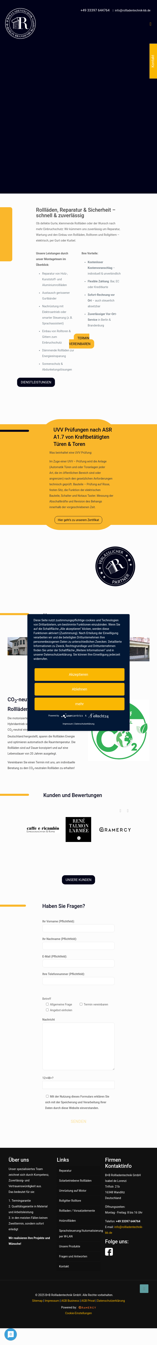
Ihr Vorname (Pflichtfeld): (78, 926)
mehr (79, 704)
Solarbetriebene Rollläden (75, 1180)
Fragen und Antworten (73, 1256)
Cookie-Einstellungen (78, 1313)
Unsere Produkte (69, 1246)
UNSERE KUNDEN (78, 880)
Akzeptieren (78, 674)
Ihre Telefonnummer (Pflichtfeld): (78, 978)
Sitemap (37, 1300)
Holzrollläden (67, 1220)
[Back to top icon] (144, 1288)
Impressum (52, 1300)
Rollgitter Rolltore (70, 1200)
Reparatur (65, 1170)
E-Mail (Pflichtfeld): (78, 961)
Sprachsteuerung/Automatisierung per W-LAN (79, 1233)
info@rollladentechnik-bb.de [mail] (132, 10)
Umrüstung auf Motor (72, 1190)
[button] (128, 811)
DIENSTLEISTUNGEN (36, 382)
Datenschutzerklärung (111, 1300)
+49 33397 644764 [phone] (95, 10)
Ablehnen (79, 689)
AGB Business (70, 1300)
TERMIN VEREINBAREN (80, 341)
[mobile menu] (150, 24)
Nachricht (78, 1044)
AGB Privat (88, 1300)
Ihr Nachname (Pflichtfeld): (78, 943)
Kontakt (64, 1266)
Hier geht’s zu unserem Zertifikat (78, 520)
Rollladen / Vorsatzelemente (77, 1210)
